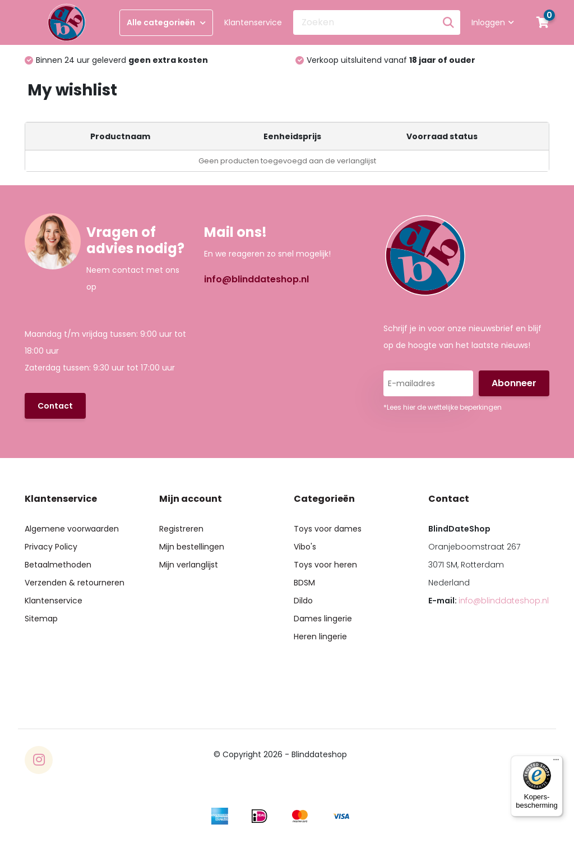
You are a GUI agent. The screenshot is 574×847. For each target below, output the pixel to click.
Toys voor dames (328, 528)
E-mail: (488, 600)
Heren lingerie (320, 636)
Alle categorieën (166, 22)
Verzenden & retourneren (74, 582)
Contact (55, 405)
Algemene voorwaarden (72, 528)
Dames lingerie (323, 618)
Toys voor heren (325, 564)
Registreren (181, 528)
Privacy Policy (51, 546)
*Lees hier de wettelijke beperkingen (442, 407)
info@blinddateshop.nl (256, 279)
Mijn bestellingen (191, 546)
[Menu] (556, 762)
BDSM (304, 582)
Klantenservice (253, 22)
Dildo (303, 600)
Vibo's (305, 546)
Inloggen (492, 22)
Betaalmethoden (58, 564)
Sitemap (41, 618)
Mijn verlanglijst (188, 564)
